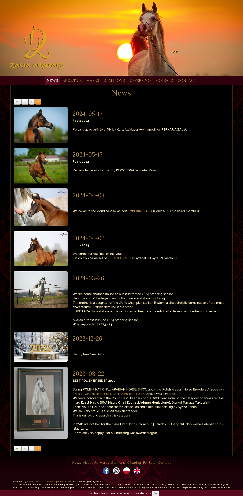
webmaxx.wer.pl (35, 481)
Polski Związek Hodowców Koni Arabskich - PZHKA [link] (110, 394)
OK (155, 493)
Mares (92, 80)
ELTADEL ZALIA (120, 258)
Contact (187, 80)
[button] (17, 102)
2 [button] (38, 101)
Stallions (114, 80)
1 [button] (31, 101)
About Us (72, 80)
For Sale (164, 80)
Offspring (140, 80)
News (52, 80)
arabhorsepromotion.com (58, 481)
